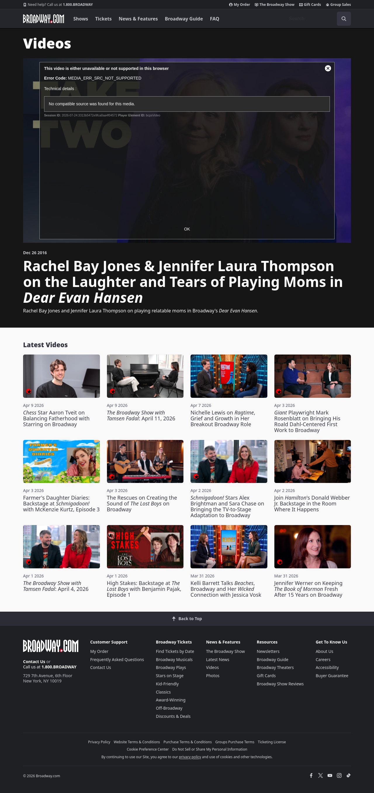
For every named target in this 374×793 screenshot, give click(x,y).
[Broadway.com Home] (43, 18)
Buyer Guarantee (332, 675)
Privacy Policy (99, 741)
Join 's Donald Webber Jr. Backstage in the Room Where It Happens (312, 503)
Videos (212, 667)
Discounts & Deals (173, 716)
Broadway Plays (171, 667)
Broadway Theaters (275, 667)
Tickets (103, 18)
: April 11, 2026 (141, 415)
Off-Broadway (169, 708)
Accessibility (327, 667)
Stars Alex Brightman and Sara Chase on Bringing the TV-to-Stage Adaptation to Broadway (227, 506)
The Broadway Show (275, 4)
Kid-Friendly (167, 684)
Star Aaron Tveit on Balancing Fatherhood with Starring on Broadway (56, 418)
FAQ (214, 18)
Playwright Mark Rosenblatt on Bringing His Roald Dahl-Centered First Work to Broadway (307, 421)
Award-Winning (171, 700)
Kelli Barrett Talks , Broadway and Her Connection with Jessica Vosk (226, 588)
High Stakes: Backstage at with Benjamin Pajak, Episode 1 (144, 588)
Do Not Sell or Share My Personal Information (209, 749)
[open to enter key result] (344, 19)
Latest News (217, 659)
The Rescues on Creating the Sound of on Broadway (142, 503)
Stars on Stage (170, 675)
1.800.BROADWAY (58, 4)
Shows (80, 18)
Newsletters (268, 651)
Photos (212, 675)
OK (187, 229)
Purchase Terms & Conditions (188, 741)
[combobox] (317, 19)
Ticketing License (272, 741)
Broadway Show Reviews (280, 684)
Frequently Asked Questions (117, 659)
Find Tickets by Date (175, 651)
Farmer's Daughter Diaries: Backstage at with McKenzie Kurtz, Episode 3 (61, 503)
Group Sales (338, 4)
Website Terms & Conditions (137, 741)
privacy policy (190, 756)
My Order (239, 4)
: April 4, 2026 (56, 585)
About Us (324, 651)
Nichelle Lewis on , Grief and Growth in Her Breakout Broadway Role (223, 418)
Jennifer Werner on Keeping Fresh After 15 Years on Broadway (308, 588)
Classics (163, 692)
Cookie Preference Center (148, 749)
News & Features (138, 18)
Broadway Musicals (174, 659)
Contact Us (34, 661)
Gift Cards (310, 4)
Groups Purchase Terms (234, 741)
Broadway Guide (184, 18)
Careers (323, 659)
